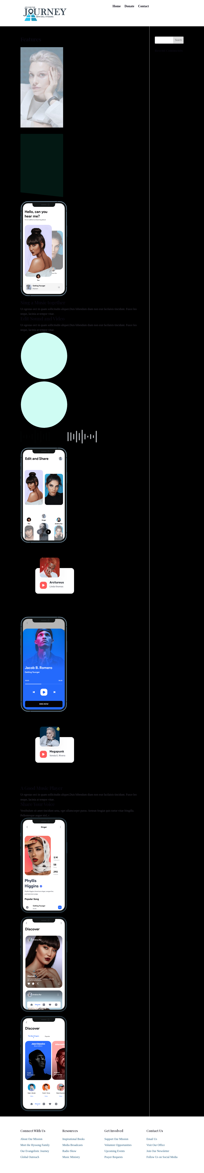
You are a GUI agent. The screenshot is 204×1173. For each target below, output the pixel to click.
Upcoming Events (114, 1151)
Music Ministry (71, 1157)
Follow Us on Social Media (162, 1157)
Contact (143, 6)
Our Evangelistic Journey (34, 1151)
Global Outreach (29, 1157)
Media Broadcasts (72, 1145)
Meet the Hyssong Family (35, 1145)
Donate (129, 6)
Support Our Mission (116, 1139)
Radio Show (69, 1151)
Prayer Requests (113, 1157)
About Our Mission (31, 1139)
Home (116, 6)
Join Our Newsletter (158, 1151)
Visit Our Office (156, 1145)
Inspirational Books (73, 1139)
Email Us (152, 1139)
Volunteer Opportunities (118, 1145)
